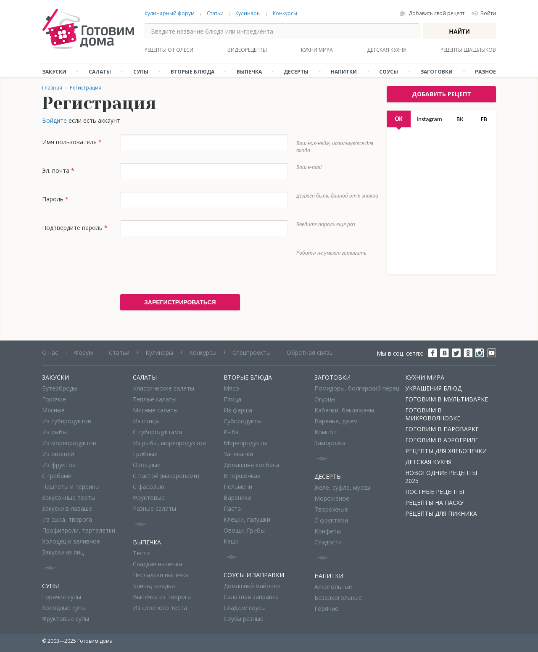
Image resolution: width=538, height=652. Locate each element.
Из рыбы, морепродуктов (169, 443)
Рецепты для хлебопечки (446, 451)
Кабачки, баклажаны (344, 410)
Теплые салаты (155, 399)
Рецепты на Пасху (434, 503)
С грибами (56, 476)
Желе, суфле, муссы (342, 487)
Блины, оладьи (154, 586)
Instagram (429, 119)
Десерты (296, 71)
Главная (52, 87)
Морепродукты (245, 443)
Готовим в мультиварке (446, 399)
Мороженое (331, 498)
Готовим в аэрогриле (441, 440)
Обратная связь (310, 352)
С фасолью (148, 487)
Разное (485, 71)
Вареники (237, 498)
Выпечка (249, 71)
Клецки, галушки (247, 519)
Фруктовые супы (65, 619)
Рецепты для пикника (441, 513)
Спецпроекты (251, 352)
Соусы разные (244, 619)
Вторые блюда (192, 71)
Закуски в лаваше (67, 508)
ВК (459, 119)
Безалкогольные (338, 598)
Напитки (344, 71)
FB (484, 119)
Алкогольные (333, 587)
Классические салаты (163, 388)
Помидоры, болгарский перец (356, 388)
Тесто (141, 553)
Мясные (53, 410)
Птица (232, 399)
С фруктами (331, 520)
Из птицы (146, 421)
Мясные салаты (155, 410)
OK (398, 119)
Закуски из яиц (63, 552)
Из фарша (238, 410)
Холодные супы (64, 608)
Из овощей (58, 454)
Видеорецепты (247, 49)
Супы (140, 71)
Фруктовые (149, 498)
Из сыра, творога (67, 519)
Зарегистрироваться (180, 302)
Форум (83, 352)
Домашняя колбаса (251, 465)
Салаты (100, 71)
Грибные (145, 454)
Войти (488, 13)
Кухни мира (317, 49)
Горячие (54, 399)
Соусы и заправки (254, 575)
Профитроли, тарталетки (78, 530)
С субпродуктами (157, 432)
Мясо (231, 388)
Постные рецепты (434, 492)
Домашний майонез (252, 586)
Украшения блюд (433, 388)
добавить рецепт (441, 94)
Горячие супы (61, 597)
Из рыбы (54, 432)
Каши (231, 541)
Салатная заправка (251, 597)
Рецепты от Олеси (169, 49)
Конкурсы (285, 13)
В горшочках (242, 476)
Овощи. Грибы (244, 530)
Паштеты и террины (71, 487)
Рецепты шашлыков (468, 49)
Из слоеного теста (160, 608)
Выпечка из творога (162, 597)
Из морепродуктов (69, 443)
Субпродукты (242, 421)
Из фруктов (59, 465)
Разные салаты (154, 508)
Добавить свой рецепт (436, 13)
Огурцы (324, 399)
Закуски (54, 71)
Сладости (328, 542)
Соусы (388, 71)
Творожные (331, 509)
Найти (459, 31)
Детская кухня (386, 49)
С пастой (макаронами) (166, 476)
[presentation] (184, 265)
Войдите (54, 120)
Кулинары (248, 13)
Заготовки (436, 71)
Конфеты (327, 531)
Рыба (231, 432)
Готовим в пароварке (442, 429)
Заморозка (329, 443)
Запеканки (238, 454)
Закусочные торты (68, 498)
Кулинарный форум (170, 13)
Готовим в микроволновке (432, 414)
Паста (232, 508)
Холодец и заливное (71, 541)
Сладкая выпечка (157, 564)
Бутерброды (59, 388)
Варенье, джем (336, 421)
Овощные (147, 465)
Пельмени (238, 487)
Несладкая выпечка (161, 575)
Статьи (215, 13)
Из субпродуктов (66, 421)
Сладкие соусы (245, 608)
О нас (50, 352)
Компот (325, 432)
